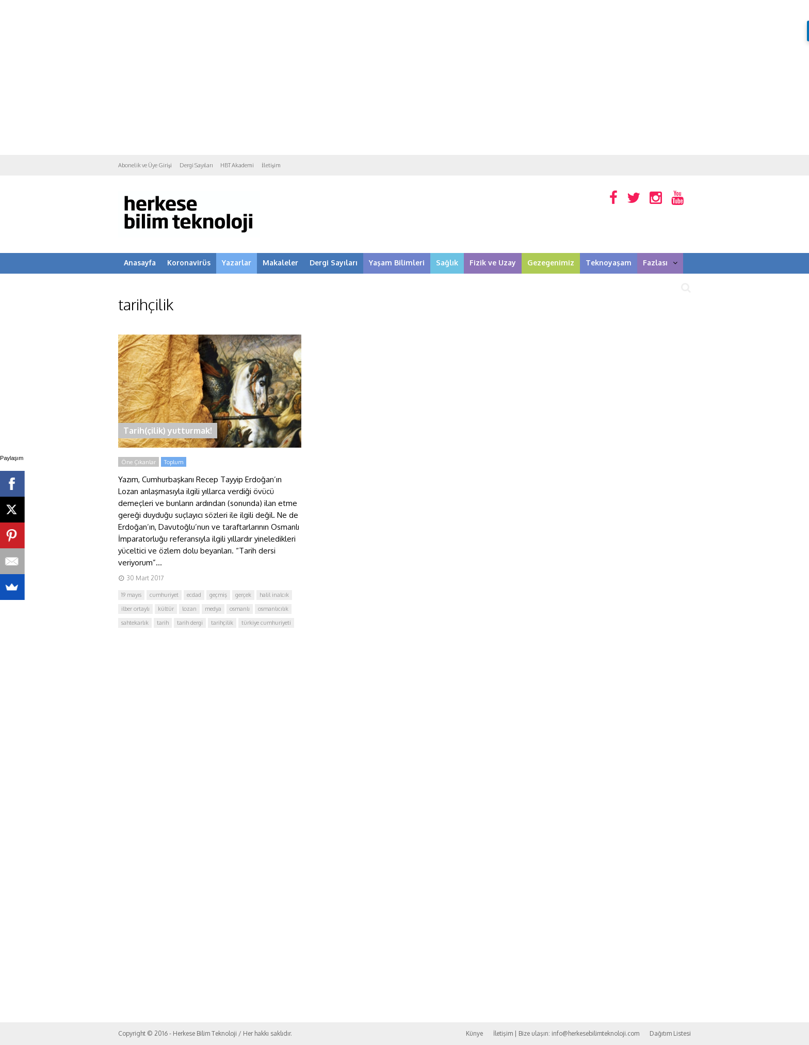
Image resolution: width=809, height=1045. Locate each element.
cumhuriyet (164, 594)
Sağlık (447, 262)
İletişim (271, 165)
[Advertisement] (404, 77)
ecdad (194, 594)
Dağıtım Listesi (670, 1033)
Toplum (173, 462)
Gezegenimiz (550, 262)
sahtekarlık (135, 622)
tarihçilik (222, 622)
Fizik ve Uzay (493, 262)
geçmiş (218, 594)
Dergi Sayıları (196, 165)
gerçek (243, 594)
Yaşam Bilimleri (397, 262)
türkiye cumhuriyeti (266, 622)
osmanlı (240, 608)
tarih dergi (190, 622)
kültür (166, 608)
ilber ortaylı (135, 608)
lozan (189, 608)
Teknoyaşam (609, 262)
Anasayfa (140, 262)
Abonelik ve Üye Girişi (145, 165)
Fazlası (660, 262)
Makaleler (280, 262)
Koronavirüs (189, 262)
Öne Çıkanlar (138, 462)
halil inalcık (274, 594)
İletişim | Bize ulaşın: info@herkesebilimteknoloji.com (566, 1033)
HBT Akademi (237, 165)
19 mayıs (131, 594)
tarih (163, 622)
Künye (474, 1033)
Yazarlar (236, 262)
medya (213, 608)
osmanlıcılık (273, 608)
